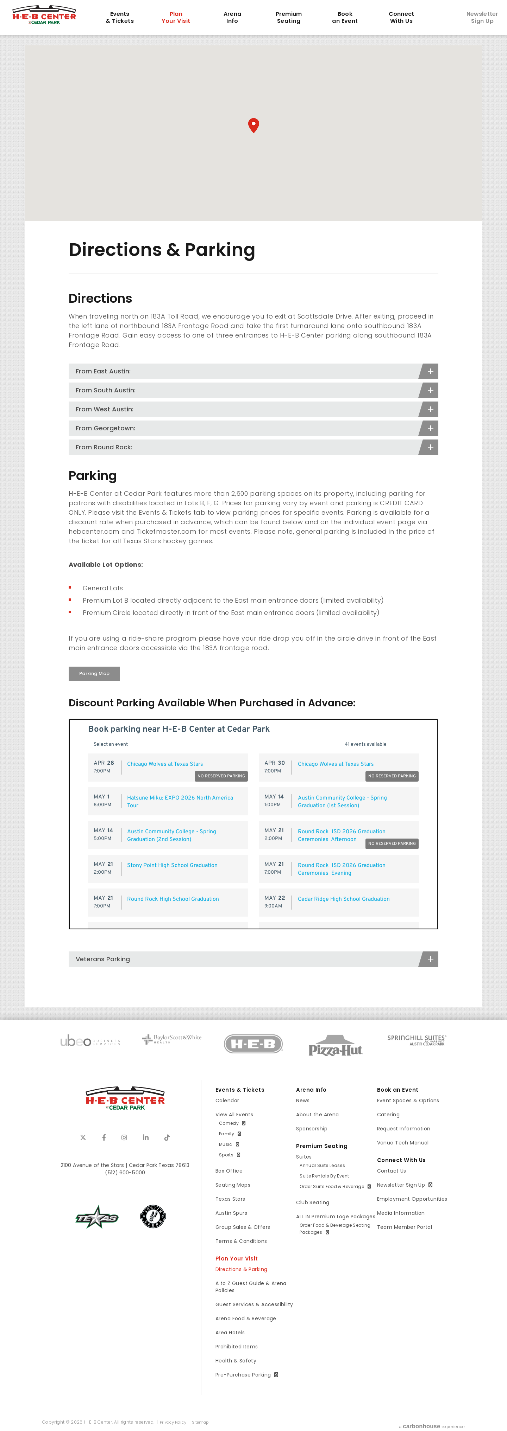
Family (226, 1134)
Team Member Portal (404, 1227)
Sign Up (483, 18)
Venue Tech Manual (403, 1142)
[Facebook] (104, 1137)
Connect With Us (402, 1160)
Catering (388, 1114)
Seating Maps (232, 1184)
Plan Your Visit (237, 1258)
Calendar (227, 1100)
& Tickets (120, 18)
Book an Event (398, 1089)
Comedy (229, 1123)
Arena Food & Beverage (245, 1318)
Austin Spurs (231, 1213)
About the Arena (317, 1114)
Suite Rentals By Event (324, 1176)
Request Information (404, 1128)
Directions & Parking (241, 1269)
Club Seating (312, 1202)
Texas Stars (230, 1198)
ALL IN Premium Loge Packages (335, 1216)
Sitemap (204, 1422)
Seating (289, 18)
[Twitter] (83, 1137)
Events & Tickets (240, 1089)
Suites (304, 1156)
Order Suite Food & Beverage (332, 1186)
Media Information (401, 1213)
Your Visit (176, 18)
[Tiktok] (167, 1137)
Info (232, 18)
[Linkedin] (146, 1137)
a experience (431, 1423)
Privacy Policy (174, 1422)
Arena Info (312, 1089)
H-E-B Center (52, 16)
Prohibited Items (236, 1346)
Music (225, 1144)
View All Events (234, 1114)
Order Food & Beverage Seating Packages (335, 1228)
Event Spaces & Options (408, 1100)
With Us (401, 18)
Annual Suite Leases (322, 1165)
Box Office (229, 1170)
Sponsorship (311, 1128)
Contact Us (391, 1170)
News (302, 1100)
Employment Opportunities (412, 1198)
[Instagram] (124, 1137)
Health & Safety (235, 1360)
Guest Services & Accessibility (254, 1304)
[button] (253, 125)
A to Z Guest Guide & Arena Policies (251, 1287)
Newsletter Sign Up (401, 1184)
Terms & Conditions (241, 1241)
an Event (345, 18)
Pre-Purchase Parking (243, 1374)
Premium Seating (322, 1146)
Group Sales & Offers (242, 1227)
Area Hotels (230, 1332)
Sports (226, 1155)
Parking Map (94, 673)
